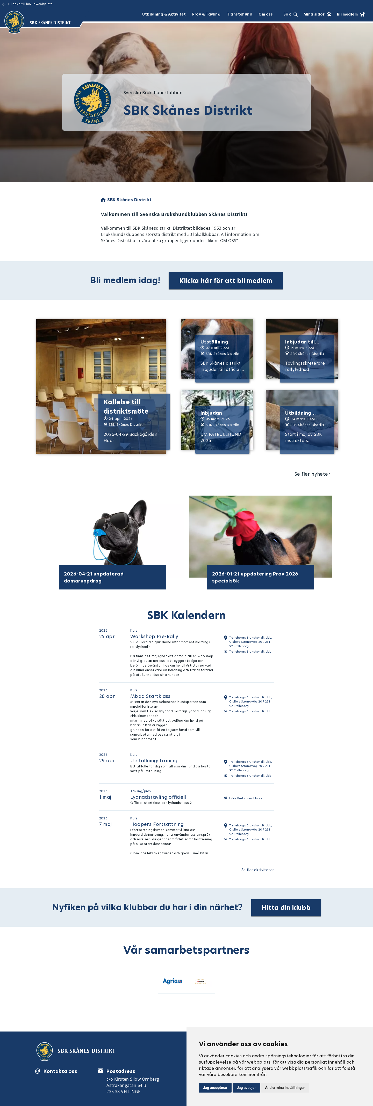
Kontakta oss (60, 1069)
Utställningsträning (153, 759)
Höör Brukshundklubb (245, 797)
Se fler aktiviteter (257, 868)
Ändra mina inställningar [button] (285, 1088)
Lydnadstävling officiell (158, 796)
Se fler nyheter (312, 473)
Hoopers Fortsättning (157, 823)
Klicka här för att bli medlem (226, 280)
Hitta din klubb (287, 906)
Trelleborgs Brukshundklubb (250, 651)
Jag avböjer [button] (246, 1088)
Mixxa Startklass (150, 695)
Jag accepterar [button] (215, 1088)
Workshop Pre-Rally (154, 635)
